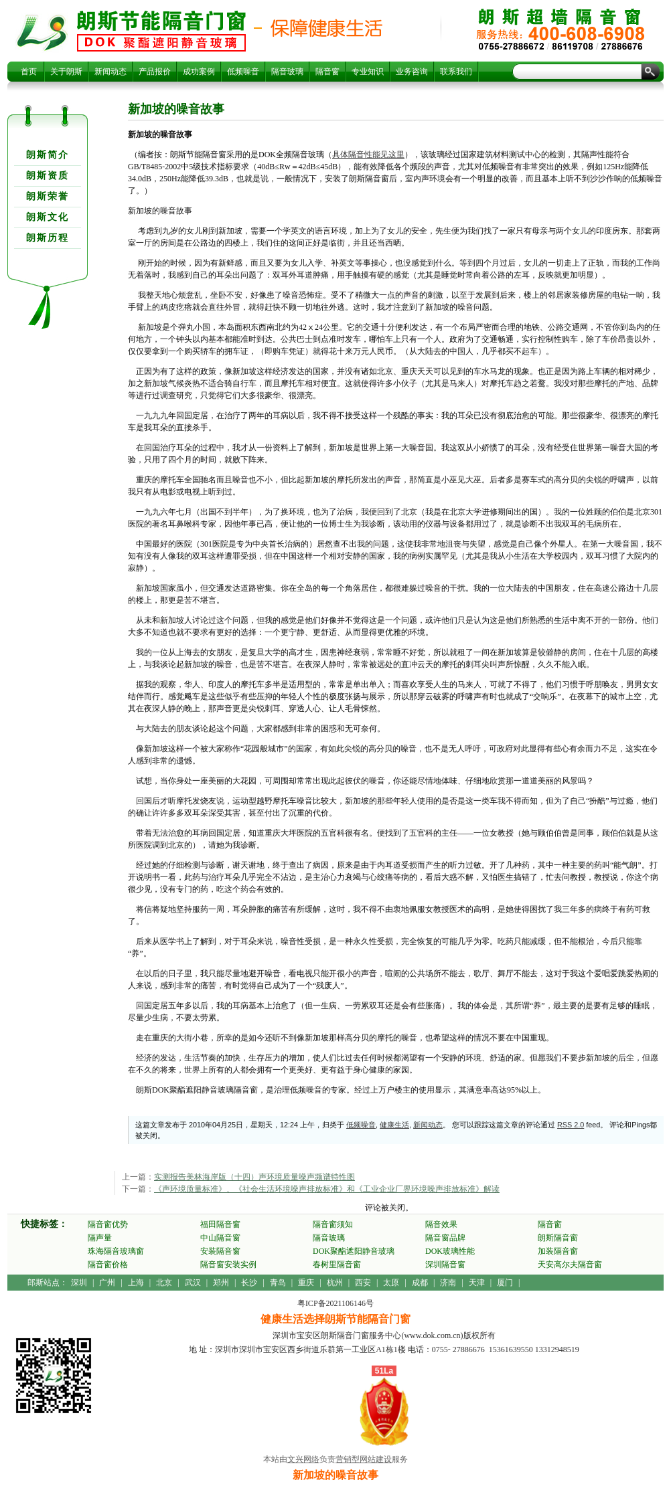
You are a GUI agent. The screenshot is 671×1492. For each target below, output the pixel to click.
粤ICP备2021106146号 (335, 1303)
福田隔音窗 (220, 1224)
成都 (420, 1282)
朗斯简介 (47, 155)
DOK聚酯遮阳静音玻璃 (353, 1251)
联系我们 (456, 71)
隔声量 (100, 1237)
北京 (164, 1282)
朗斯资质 (47, 176)
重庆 (306, 1282)
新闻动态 (110, 71)
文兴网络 (303, 1459)
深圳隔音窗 (445, 1264)
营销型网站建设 (364, 1459)
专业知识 (368, 71)
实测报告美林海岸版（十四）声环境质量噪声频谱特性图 (254, 1177)
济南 (448, 1282)
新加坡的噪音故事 (161, 31)
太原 (391, 1282)
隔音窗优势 (108, 1224)
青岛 (278, 1282)
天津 (477, 1282)
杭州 (335, 1282)
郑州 (221, 1282)
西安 (363, 1282)
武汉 (193, 1282)
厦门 (505, 1282)
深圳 (79, 1282)
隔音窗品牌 (445, 1237)
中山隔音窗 (220, 1237)
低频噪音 (243, 71)
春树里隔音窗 (337, 1264)
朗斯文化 (47, 217)
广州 (107, 1282)
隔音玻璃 (287, 71)
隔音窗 (327, 71)
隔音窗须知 (333, 1224)
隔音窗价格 (108, 1264)
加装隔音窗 (558, 1251)
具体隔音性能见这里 (368, 154)
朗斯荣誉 (47, 196)
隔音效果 (441, 1224)
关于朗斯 (66, 71)
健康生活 (394, 1125)
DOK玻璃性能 (450, 1251)
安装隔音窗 (220, 1251)
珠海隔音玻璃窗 (116, 1251)
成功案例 (199, 71)
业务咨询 (412, 71)
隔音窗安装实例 (228, 1264)
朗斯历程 (47, 238)
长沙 (249, 1282)
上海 (136, 1282)
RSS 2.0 (570, 1125)
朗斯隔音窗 (558, 1237)
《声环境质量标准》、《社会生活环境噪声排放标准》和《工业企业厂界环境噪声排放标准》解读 (327, 1189)
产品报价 (155, 71)
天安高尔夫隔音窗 (570, 1264)
